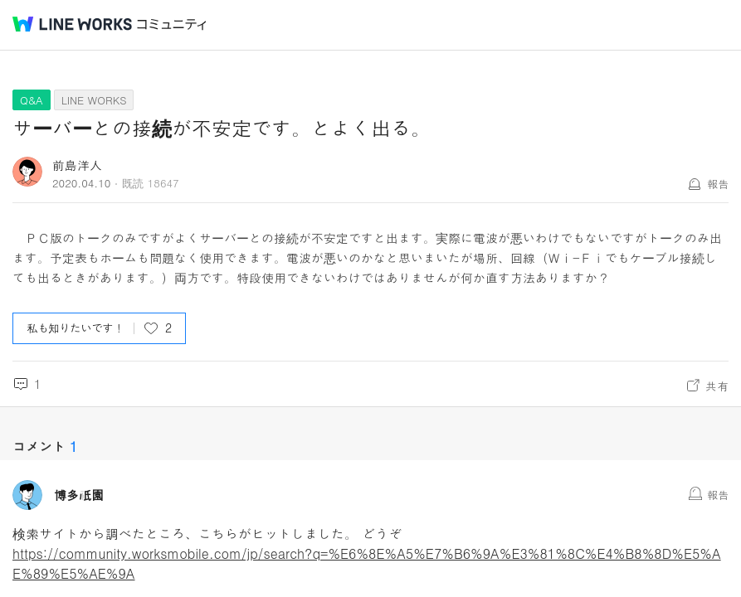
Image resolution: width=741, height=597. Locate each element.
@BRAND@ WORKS (72, 24)
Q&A (31, 100)
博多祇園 (79, 495)
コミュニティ (172, 24)
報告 (718, 184)
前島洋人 (77, 164)
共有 (717, 385)
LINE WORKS (94, 100)
